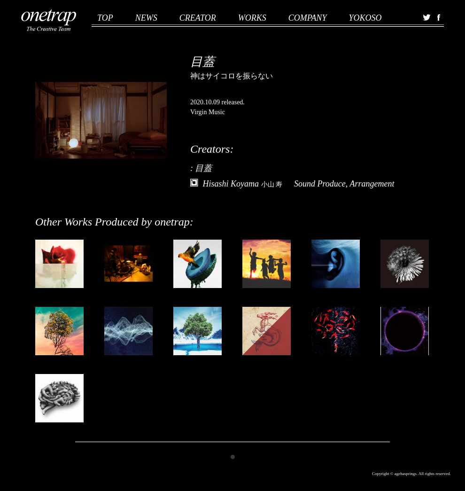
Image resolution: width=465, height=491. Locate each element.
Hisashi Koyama (243, 183)
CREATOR (197, 18)
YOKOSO (365, 18)
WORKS (252, 18)
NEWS (146, 18)
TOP (105, 18)
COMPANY (307, 18)
